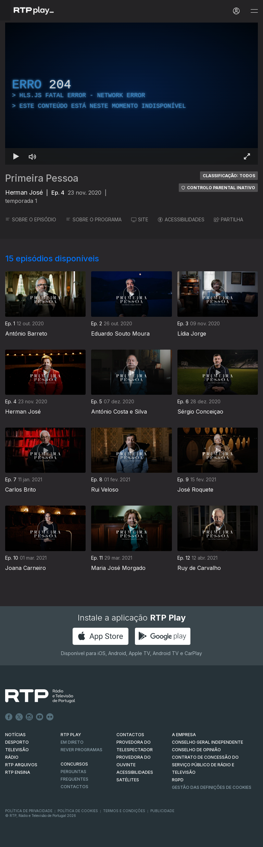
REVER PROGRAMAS (81, 749)
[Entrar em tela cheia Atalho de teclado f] (247, 156)
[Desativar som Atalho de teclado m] (32, 156)
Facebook (9, 717)
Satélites (127, 779)
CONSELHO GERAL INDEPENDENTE (207, 742)
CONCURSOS (74, 764)
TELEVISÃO (17, 749)
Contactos (74, 786)
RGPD (178, 779)
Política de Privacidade (28, 811)
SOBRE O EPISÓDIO (30, 219)
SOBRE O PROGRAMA (94, 219)
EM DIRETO (72, 742)
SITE (139, 219)
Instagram (29, 717)
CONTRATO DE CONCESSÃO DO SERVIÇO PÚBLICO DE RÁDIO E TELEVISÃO (205, 765)
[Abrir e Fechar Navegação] (254, 11)
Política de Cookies (78, 811)
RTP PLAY (71, 734)
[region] (131, 94)
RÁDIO (11, 757)
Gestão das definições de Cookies (211, 787)
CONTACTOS (130, 734)
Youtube (39, 717)
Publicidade (162, 811)
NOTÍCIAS (15, 734)
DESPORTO (17, 742)
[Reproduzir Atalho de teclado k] (16, 156)
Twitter (19, 717)
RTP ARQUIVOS (21, 764)
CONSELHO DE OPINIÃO (196, 749)
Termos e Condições (124, 811)
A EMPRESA (184, 734)
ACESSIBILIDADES (181, 219)
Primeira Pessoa (41, 178)
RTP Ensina (17, 772)
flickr (50, 717)
